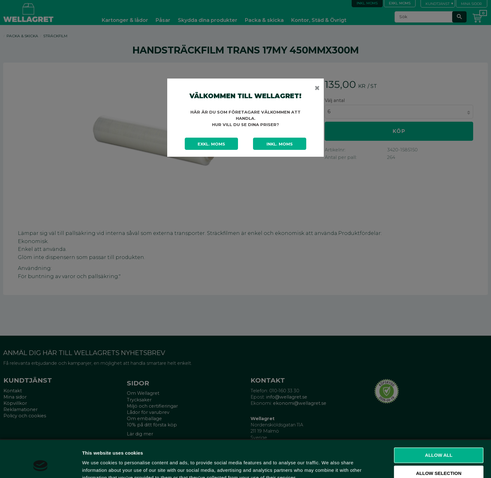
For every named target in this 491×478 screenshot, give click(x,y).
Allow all (438, 422)
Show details (328, 465)
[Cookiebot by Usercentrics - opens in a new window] (40, 465)
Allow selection (439, 441)
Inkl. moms (279, 143)
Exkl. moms (211, 143)
